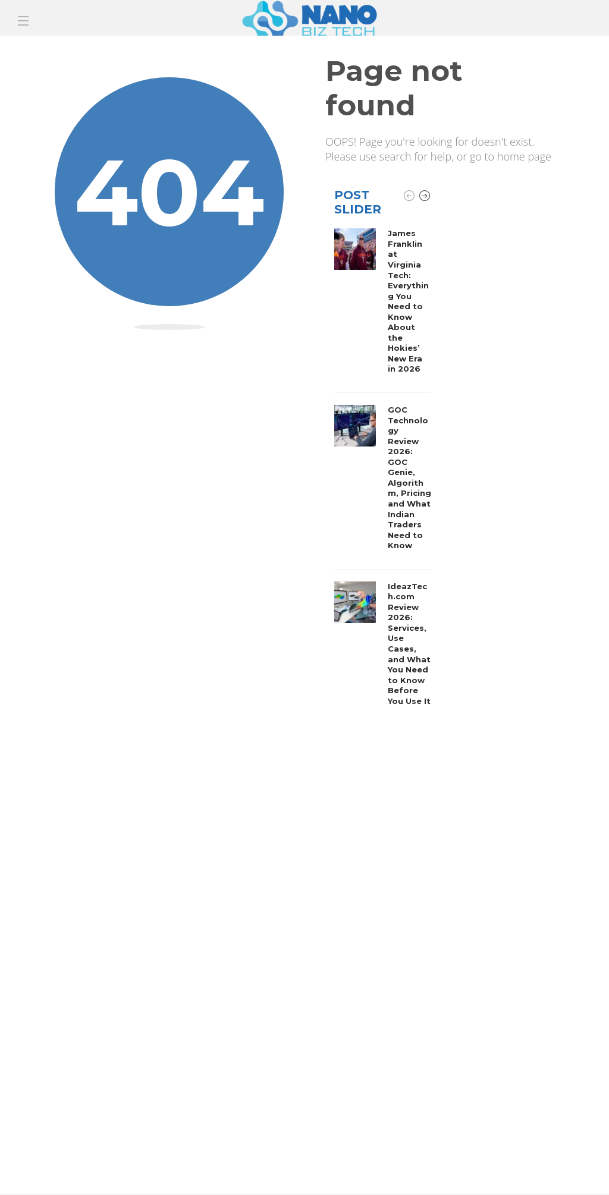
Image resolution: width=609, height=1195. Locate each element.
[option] (382, 470)
